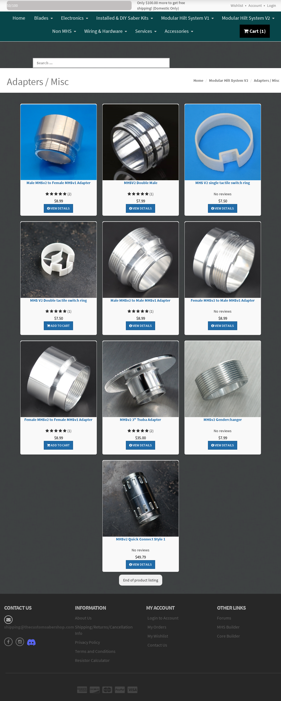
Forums (224, 618)
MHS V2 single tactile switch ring (222, 183)
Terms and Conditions (95, 651)
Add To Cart (58, 326)
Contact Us (157, 645)
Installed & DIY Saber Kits (124, 18)
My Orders (156, 627)
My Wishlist (157, 636)
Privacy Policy (87, 642)
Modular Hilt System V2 (248, 18)
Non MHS (64, 31)
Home (19, 18)
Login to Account (162, 618)
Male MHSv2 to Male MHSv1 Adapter (140, 300)
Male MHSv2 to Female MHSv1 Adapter (59, 183)
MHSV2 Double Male (140, 183)
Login (271, 5)
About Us (83, 618)
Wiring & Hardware (105, 31)
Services (146, 31)
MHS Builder (228, 627)
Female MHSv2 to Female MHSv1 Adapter (58, 419)
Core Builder (228, 636)
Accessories (179, 31)
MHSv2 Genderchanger (223, 419)
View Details (58, 208)
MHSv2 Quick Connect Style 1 (140, 539)
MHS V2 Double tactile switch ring (58, 300)
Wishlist (237, 5)
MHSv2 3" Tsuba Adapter (140, 419)
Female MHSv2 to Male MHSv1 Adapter (223, 300)
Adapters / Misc (267, 80)
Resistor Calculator (92, 660)
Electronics (74, 18)
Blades (43, 18)
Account (255, 5)
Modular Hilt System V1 (187, 18)
